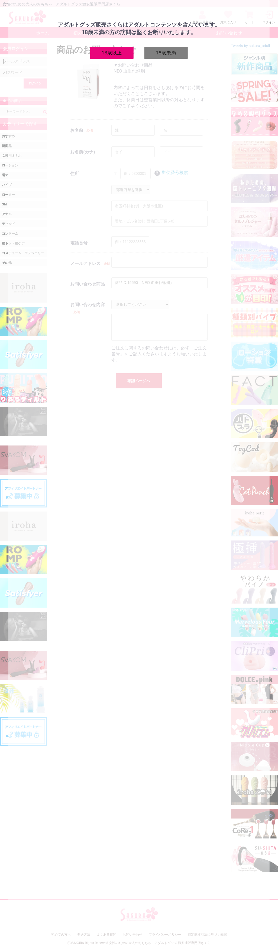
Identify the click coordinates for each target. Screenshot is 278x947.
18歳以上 (112, 52)
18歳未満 (166, 52)
